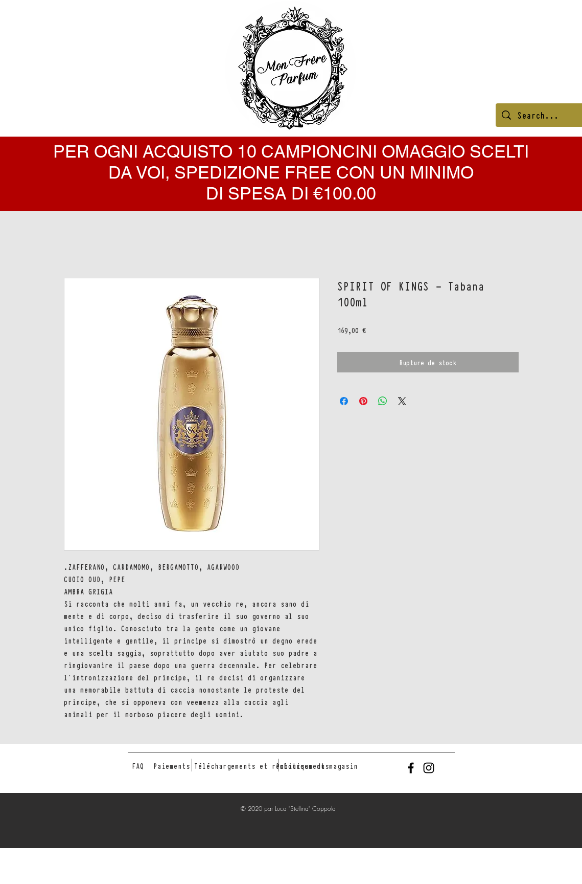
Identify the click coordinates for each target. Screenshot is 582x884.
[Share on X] (402, 401)
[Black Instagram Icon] (429, 768)
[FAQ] (138, 766)
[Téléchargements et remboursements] (261, 766)
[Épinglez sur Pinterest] (363, 401)
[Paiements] (171, 766)
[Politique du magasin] (317, 766)
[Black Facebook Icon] (411, 768)
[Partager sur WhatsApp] (383, 401)
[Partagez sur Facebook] (344, 401)
